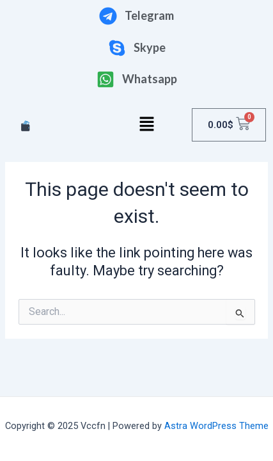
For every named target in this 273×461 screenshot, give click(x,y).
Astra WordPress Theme (216, 426)
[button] (147, 125)
